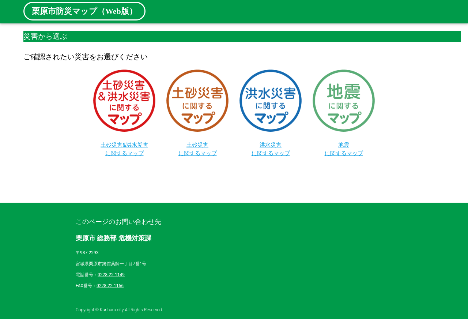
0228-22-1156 (110, 285)
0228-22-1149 (111, 274)
